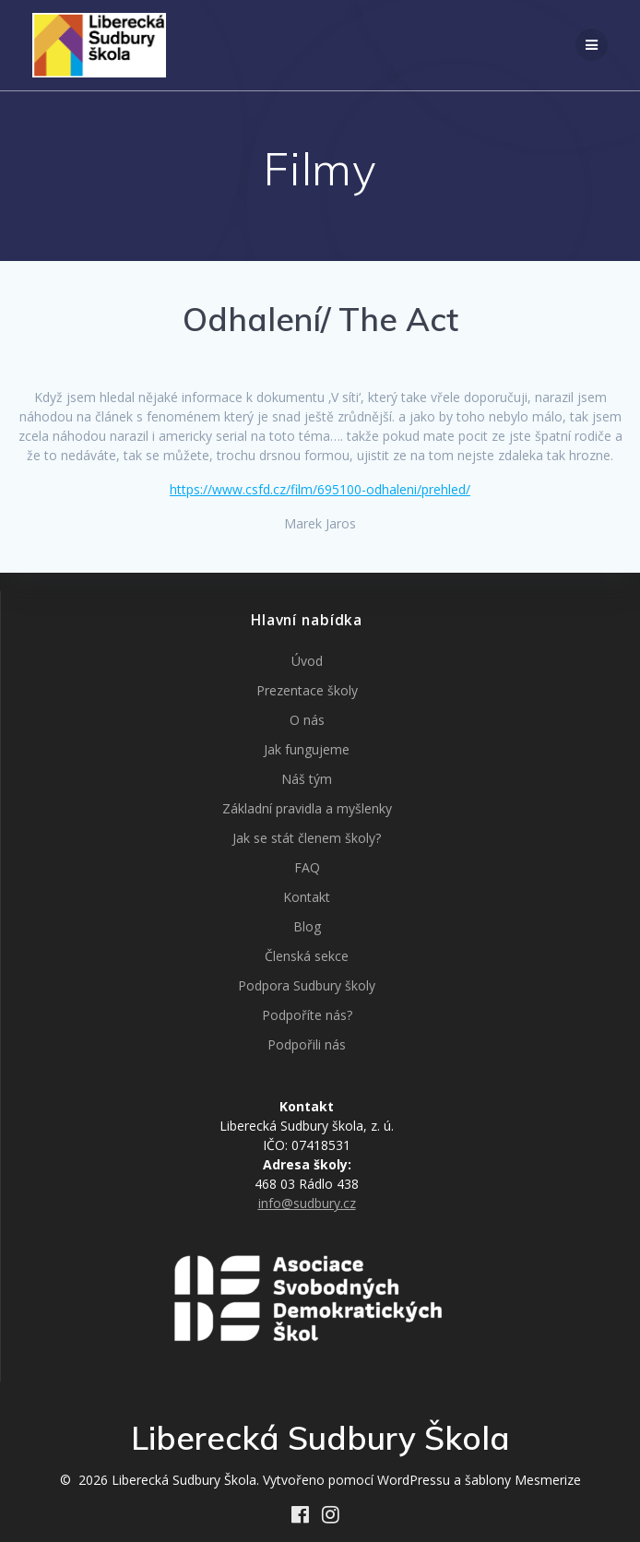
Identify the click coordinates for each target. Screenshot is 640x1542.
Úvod (307, 661)
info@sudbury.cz (307, 1203)
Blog (307, 926)
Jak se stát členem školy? (306, 838)
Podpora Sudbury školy (306, 985)
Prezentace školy (307, 690)
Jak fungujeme (307, 749)
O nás (307, 720)
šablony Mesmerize (523, 1480)
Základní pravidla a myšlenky (307, 808)
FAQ (307, 867)
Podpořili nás (306, 1044)
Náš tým (306, 779)
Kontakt (306, 897)
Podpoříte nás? (307, 1015)
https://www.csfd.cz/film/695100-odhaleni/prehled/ (320, 489)
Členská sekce (307, 956)
